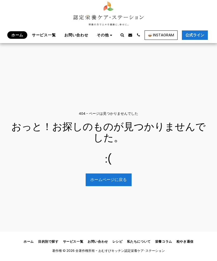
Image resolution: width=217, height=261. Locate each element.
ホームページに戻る (108, 179)
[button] (122, 35)
